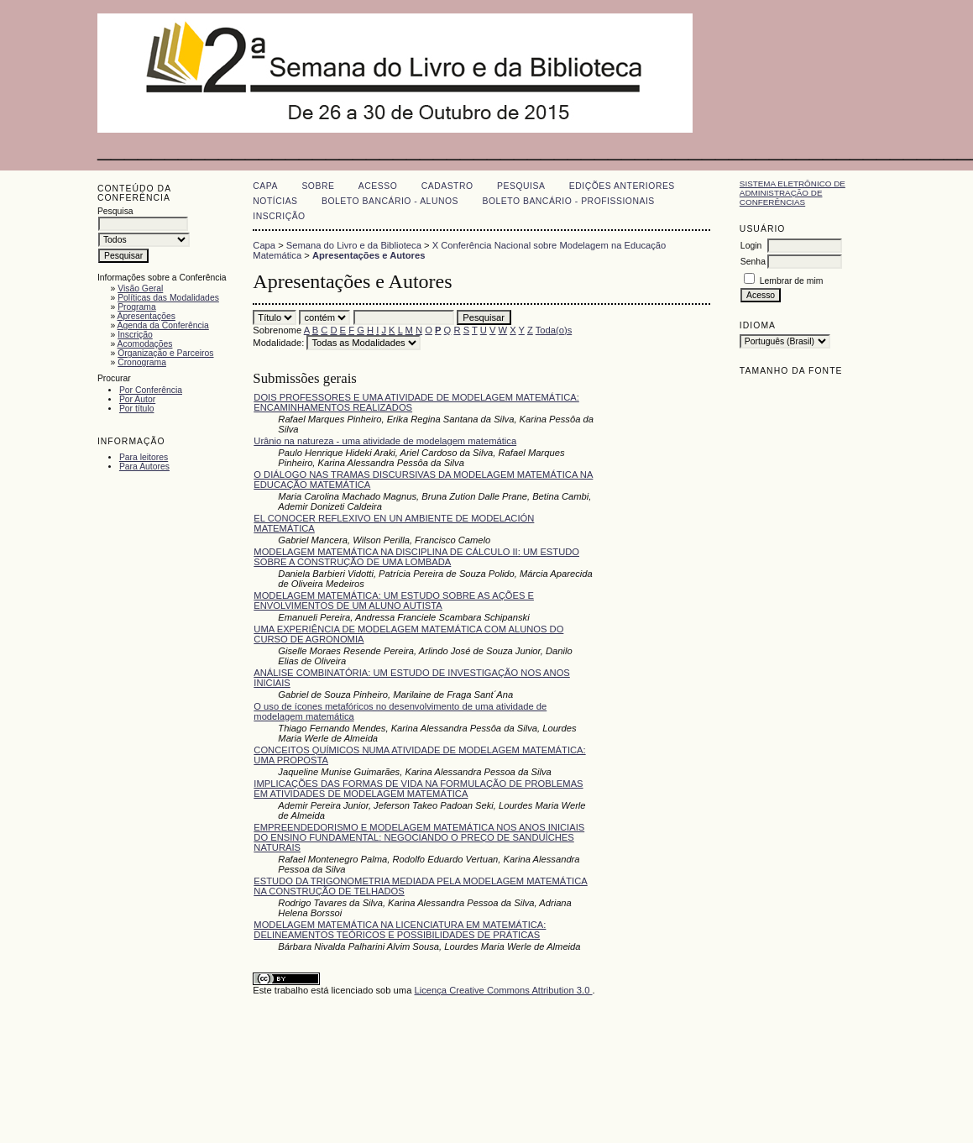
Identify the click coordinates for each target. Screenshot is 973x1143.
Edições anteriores (622, 186)
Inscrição (135, 334)
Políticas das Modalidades (168, 297)
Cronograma (142, 362)
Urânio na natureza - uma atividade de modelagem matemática (385, 441)
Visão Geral (140, 288)
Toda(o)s (554, 330)
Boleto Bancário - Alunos (390, 201)
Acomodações (145, 344)
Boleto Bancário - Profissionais (568, 201)
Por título (136, 408)
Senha (753, 261)
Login (750, 245)
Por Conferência (150, 390)
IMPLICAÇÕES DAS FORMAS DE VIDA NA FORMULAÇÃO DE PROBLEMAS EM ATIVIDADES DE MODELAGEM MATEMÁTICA (418, 789)
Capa (265, 186)
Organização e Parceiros (165, 353)
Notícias (275, 201)
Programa (137, 307)
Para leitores (143, 457)
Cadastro (447, 186)
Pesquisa (521, 186)
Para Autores (144, 466)
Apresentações (146, 316)
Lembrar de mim (792, 281)
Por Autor (137, 399)
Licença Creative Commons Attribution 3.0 (503, 990)
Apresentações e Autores (369, 255)
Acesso (377, 186)
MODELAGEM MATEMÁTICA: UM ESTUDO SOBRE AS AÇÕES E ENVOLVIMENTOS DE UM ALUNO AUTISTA (394, 600)
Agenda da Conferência (163, 325)
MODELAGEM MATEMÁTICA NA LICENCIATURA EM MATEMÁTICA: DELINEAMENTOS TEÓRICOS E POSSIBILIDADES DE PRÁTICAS (400, 930)
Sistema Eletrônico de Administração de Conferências (792, 193)
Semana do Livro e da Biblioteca (353, 245)
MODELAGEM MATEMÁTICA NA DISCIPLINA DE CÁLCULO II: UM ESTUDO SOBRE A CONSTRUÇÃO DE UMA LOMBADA (416, 557)
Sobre (317, 186)
